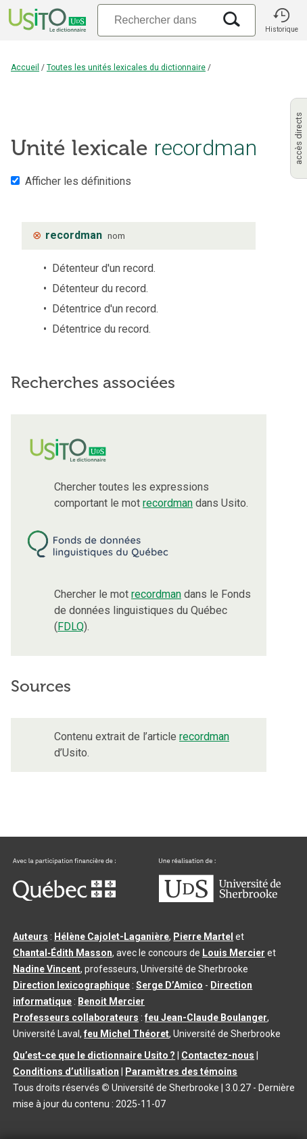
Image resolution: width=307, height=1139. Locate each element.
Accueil (25, 67)
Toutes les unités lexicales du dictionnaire (126, 67)
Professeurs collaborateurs (76, 1017)
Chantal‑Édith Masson (62, 952)
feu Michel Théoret (126, 1033)
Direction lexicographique (71, 985)
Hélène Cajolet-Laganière (111, 936)
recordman (168, 503)
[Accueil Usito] (46, 20)
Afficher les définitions (78, 181)
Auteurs (30, 936)
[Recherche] (155, 20)
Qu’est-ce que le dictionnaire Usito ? (94, 1055)
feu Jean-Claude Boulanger (206, 1017)
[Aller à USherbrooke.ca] (220, 898)
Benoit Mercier (111, 1001)
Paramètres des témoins (181, 1071)
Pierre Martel (203, 936)
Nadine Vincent (46, 969)
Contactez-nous (217, 1055)
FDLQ (70, 626)
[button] (281, 20)
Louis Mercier (233, 952)
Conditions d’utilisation (66, 1071)
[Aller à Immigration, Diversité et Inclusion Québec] (64, 897)
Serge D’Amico (169, 985)
